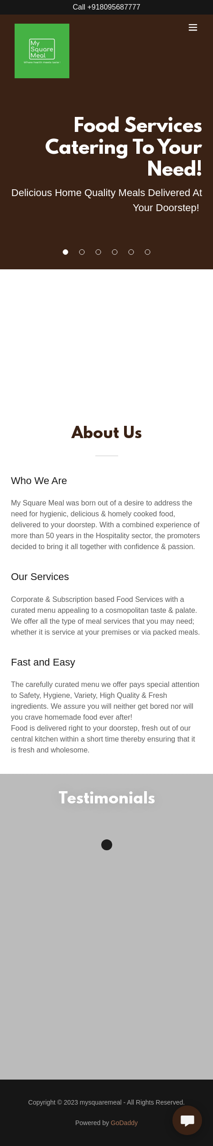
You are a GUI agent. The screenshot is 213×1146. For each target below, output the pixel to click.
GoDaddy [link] (124, 1122)
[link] (42, 27)
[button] (65, 252)
